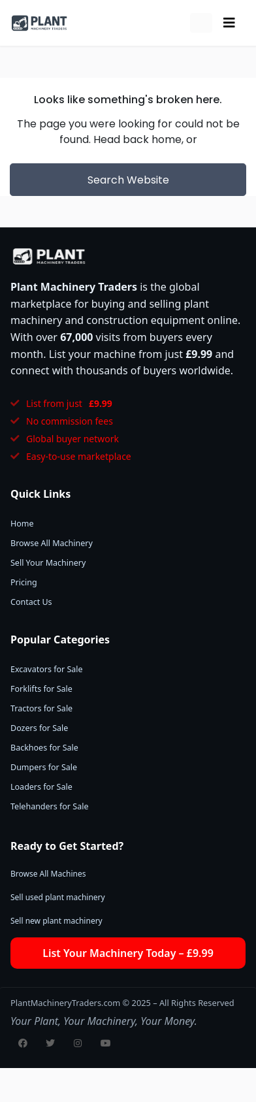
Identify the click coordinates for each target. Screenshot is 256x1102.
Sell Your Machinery (48, 562)
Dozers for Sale (39, 728)
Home (22, 523)
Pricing (23, 582)
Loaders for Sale (41, 786)
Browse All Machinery (51, 543)
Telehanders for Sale (49, 806)
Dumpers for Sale (43, 767)
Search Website (128, 179)
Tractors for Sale (41, 708)
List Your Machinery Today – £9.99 (128, 953)
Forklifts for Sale (41, 688)
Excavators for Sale (46, 669)
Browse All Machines (48, 873)
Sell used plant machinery (57, 897)
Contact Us (31, 602)
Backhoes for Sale (44, 747)
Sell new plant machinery (56, 920)
